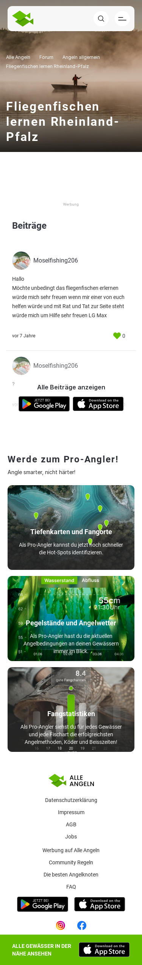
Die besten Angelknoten (71, 875)
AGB (71, 824)
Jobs (71, 837)
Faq (71, 887)
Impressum (71, 812)
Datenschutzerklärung (71, 800)
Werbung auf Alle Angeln (71, 850)
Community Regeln (71, 862)
